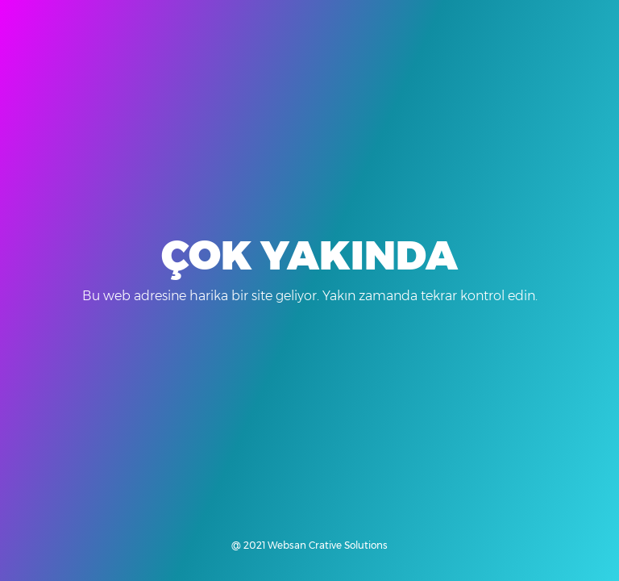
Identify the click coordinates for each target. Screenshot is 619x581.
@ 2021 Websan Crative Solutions (309, 545)
